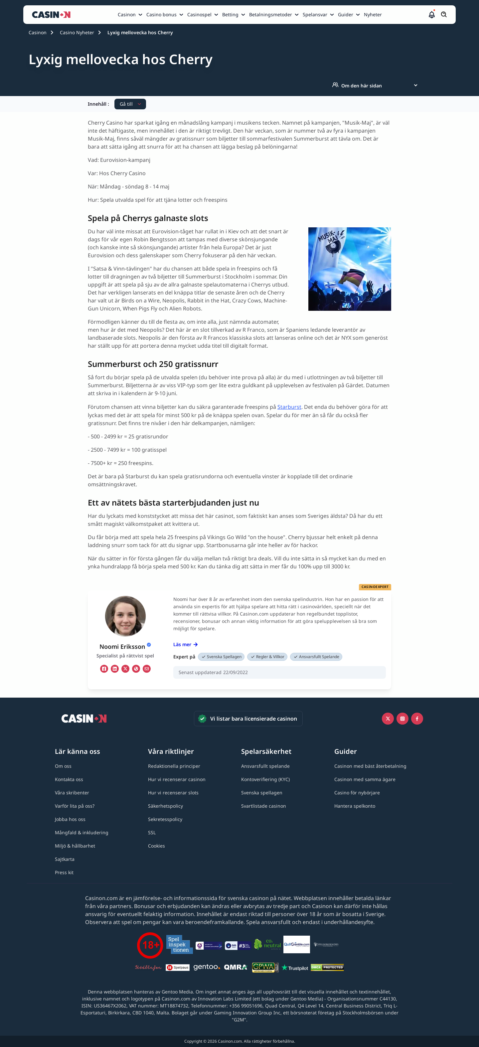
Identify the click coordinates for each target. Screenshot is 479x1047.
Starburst (289, 406)
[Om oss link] (63, 765)
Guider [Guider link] (345, 14)
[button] (431, 14)
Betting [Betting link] (230, 14)
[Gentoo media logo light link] (207, 968)
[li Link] (115, 669)
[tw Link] (125, 669)
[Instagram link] (402, 719)
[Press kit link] (64, 872)
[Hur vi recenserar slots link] (173, 792)
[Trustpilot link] (294, 968)
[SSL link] (152, 832)
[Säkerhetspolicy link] (165, 805)
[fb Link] (104, 669)
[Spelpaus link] (177, 968)
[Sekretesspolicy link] (165, 819)
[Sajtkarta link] (65, 859)
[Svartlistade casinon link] (263, 805)
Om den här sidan (357, 85)
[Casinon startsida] (53, 14)
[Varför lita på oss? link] (74, 805)
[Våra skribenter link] (72, 792)
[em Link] (147, 669)
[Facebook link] (417, 719)
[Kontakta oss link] (69, 779)
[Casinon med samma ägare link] (365, 779)
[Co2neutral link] (267, 945)
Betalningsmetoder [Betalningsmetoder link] (270, 14)
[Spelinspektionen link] (179, 945)
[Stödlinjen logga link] (148, 969)
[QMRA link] (236, 968)
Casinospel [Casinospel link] (199, 14)
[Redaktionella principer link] (174, 765)
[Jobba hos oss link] (70, 819)
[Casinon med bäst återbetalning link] (370, 765)
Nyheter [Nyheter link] (373, 14)
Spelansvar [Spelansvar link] (315, 14)
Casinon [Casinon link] (127, 14)
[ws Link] (136, 669)
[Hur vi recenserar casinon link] (177, 779)
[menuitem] (130, 14)
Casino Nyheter (77, 32)
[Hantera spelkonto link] (354, 805)
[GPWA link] (265, 969)
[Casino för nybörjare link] (357, 792)
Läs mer (185, 644)
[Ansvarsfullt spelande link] (265, 765)
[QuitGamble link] (296, 946)
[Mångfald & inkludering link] (81, 832)
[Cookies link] (156, 845)
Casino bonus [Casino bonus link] (161, 14)
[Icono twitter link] (388, 719)
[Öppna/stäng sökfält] (444, 14)
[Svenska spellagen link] (261, 792)
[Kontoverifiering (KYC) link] (265, 779)
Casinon (38, 32)
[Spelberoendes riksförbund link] (326, 946)
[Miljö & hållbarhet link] (75, 845)
